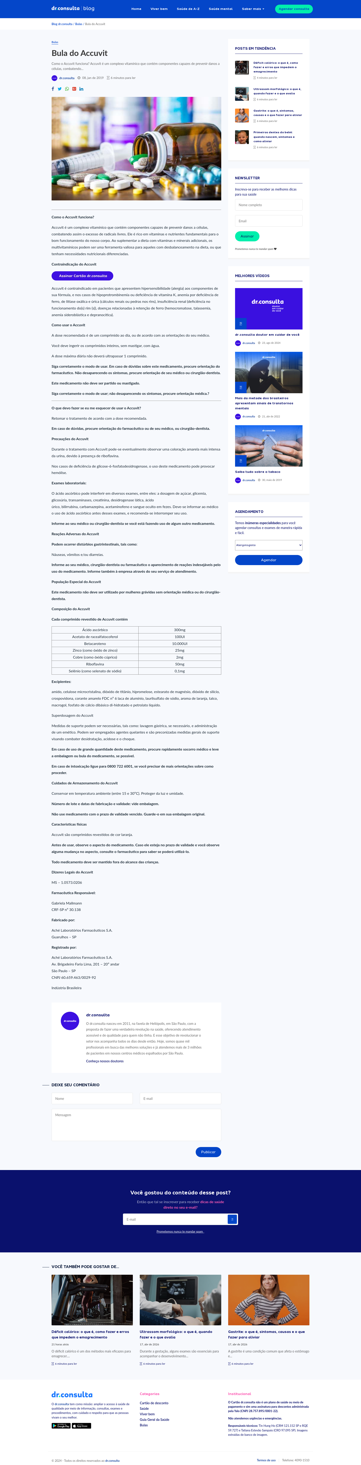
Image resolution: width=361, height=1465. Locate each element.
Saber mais (251, 7)
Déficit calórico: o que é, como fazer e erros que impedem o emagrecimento (275, 63)
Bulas (78, 20)
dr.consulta (66, 74)
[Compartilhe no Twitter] (60, 85)
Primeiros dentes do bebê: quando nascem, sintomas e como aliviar (274, 133)
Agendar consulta (294, 7)
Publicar (208, 1148)
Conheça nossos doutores (105, 1057)
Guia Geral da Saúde (154, 1416)
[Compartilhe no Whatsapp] (67, 85)
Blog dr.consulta (62, 20)
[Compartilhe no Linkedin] (81, 85)
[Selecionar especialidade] (269, 541)
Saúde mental (221, 7)
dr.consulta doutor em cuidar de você (267, 331)
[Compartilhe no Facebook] (53, 85)
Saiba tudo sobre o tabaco (257, 468)
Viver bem (159, 7)
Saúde (144, 1405)
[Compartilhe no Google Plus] (74, 85)
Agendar (269, 556)
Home (136, 7)
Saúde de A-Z (188, 7)
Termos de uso (266, 1456)
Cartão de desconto (154, 1399)
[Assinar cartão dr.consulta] (82, 271)
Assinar (247, 233)
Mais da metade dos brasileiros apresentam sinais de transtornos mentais (264, 399)
